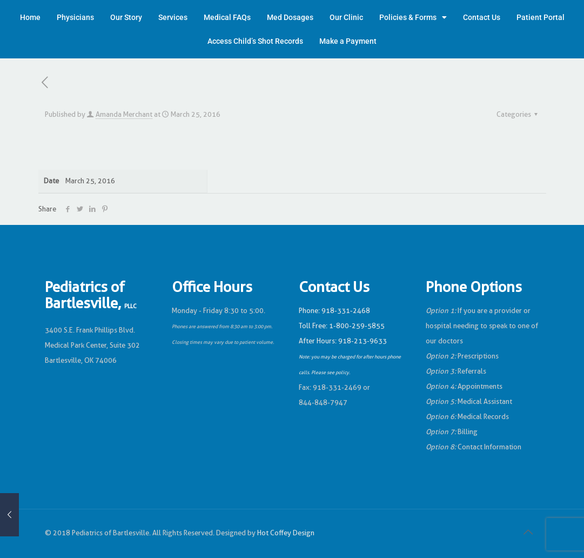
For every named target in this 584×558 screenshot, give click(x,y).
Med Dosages (290, 17)
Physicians (75, 17)
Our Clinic (346, 17)
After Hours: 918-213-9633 (343, 341)
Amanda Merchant (124, 114)
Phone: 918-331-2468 (334, 311)
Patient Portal (540, 17)
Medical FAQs (227, 17)
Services (172, 17)
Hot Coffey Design (285, 533)
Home (30, 17)
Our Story (126, 17)
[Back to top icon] (528, 532)
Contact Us (481, 17)
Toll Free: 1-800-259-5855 (342, 326)
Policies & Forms (413, 17)
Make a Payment (348, 41)
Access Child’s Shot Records (255, 41)
